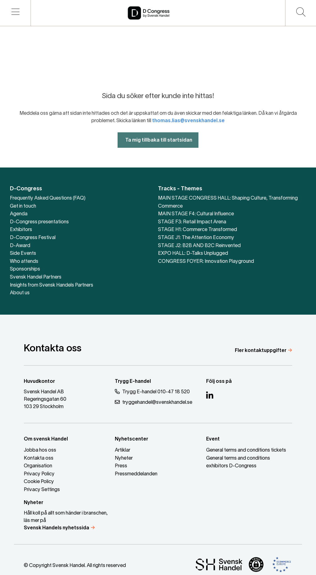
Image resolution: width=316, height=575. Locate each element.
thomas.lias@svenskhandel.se (188, 134)
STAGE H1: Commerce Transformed (197, 230)
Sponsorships (25, 269)
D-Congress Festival (33, 238)
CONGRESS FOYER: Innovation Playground (206, 261)
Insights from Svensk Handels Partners (51, 285)
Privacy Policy (39, 474)
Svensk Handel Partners (35, 277)
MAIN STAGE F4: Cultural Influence (196, 214)
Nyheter (124, 458)
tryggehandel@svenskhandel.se (153, 402)
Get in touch (23, 206)
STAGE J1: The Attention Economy (196, 238)
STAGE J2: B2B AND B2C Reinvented (199, 246)
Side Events (23, 253)
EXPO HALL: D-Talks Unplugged (193, 253)
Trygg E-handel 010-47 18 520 (152, 391)
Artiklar (122, 450)
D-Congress (26, 189)
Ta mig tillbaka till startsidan (158, 153)
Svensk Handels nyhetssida (56, 528)
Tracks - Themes (180, 189)
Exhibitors (21, 230)
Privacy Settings (42, 490)
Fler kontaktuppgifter (260, 351)
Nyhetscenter (131, 439)
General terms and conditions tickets (246, 450)
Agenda (18, 214)
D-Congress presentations (39, 222)
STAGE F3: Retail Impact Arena (192, 222)
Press (121, 466)
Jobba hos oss (40, 450)
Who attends (24, 261)
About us (20, 293)
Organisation (38, 466)
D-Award (20, 246)
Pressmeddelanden (136, 474)
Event (213, 439)
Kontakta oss (38, 458)
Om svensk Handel (46, 439)
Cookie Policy (39, 482)
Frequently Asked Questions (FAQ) (47, 198)
